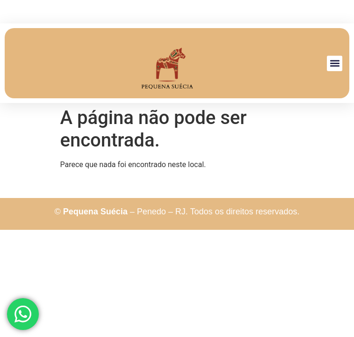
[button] (334, 63)
